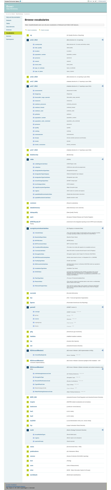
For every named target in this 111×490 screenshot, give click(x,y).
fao (31, 298)
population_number (40, 54)
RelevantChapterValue (41, 285)
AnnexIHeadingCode (40, 355)
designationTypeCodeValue (42, 177)
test (31, 461)
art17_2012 (34, 86)
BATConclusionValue (41, 244)
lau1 (31, 411)
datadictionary (35, 207)
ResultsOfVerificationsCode (42, 380)
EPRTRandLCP (35, 222)
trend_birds (38, 64)
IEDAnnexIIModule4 (37, 367)
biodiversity (34, 155)
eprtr (31, 217)
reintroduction (39, 134)
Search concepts (45, 30)
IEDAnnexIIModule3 (37, 360)
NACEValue (38, 271)
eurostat (33, 293)
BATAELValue (38, 240)
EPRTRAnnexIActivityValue (42, 257)
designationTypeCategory (42, 174)
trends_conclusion (40, 144)
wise (31, 470)
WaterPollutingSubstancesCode (43, 391)
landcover (33, 406)
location (37, 51)
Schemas (9, 30)
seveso (32, 456)
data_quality (38, 47)
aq (31, 35)
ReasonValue (38, 281)
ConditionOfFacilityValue (42, 247)
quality (37, 127)
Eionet (13, 13)
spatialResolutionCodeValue (42, 197)
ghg (31, 331)
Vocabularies (10, 33)
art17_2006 (34, 81)
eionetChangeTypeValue (41, 180)
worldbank (33, 475)
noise (32, 446)
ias (31, 341)
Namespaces (10, 39)
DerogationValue (39, 254)
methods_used (39, 110)
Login (90, 1)
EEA (13, 1)
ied (31, 346)
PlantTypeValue (39, 278)
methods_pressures (40, 104)
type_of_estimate (39, 68)
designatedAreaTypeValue (42, 170)
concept (37, 311)
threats (37, 138)
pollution (37, 114)
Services (8, 36)
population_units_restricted (42, 121)
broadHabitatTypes (40, 434)
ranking (37, 131)
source (37, 318)
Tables (8, 23)
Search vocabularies (32, 30)
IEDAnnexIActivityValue (41, 264)
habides (33, 336)
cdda (32, 159)
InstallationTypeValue (41, 268)
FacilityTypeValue (40, 260)
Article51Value (39, 233)
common (33, 203)
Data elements (10, 26)
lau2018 (32, 420)
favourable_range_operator (42, 97)
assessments (38, 90)
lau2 (31, 416)
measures (37, 100)
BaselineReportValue (40, 237)
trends (37, 141)
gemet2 (32, 307)
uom (31, 465)
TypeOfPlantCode (40, 384)
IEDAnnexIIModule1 (37, 350)
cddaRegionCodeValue (41, 164)
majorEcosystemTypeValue (42, 187)
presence (37, 58)
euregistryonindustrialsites (39, 228)
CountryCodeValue (40, 250)
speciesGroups (39, 441)
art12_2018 (34, 77)
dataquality (34, 212)
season (37, 61)
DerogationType (39, 377)
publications (34, 451)
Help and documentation (13, 17)
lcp (31, 425)
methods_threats (39, 107)
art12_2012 (34, 40)
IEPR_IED (33, 397)
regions (37, 190)
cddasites (37, 167)
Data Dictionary (19, 13)
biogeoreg (38, 94)
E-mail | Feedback (11, 484)
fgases (32, 302)
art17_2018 (34, 150)
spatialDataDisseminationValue (43, 194)
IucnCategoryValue (40, 184)
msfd (32, 430)
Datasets (8, 20)
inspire (32, 402)
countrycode (38, 44)
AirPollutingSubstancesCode (43, 373)
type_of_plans (39, 71)
